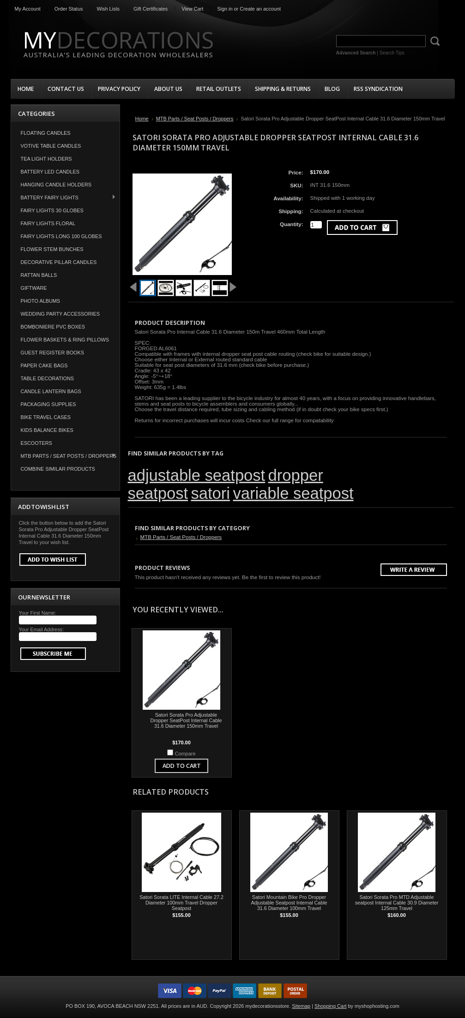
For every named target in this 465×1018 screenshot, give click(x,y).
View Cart (192, 9)
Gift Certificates (150, 9)
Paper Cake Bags (44, 365)
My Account (28, 9)
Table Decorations (47, 378)
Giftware (34, 288)
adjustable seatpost (197, 475)
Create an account (260, 9)
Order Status (68, 9)
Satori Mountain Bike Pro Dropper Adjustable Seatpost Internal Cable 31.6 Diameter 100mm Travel (289, 902)
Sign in (224, 9)
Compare (185, 753)
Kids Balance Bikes (47, 430)
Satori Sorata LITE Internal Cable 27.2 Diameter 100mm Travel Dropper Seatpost (181, 902)
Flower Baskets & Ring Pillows (65, 339)
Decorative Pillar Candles (59, 262)
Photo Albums (40, 301)
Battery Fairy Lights (63, 197)
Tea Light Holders (46, 159)
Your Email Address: (41, 629)
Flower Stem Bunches (52, 249)
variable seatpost (293, 493)
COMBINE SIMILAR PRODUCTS (58, 469)
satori (210, 493)
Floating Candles (46, 133)
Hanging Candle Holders (56, 184)
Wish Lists (108, 9)
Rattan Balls (39, 275)
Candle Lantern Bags (51, 391)
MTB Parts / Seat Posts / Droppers (64, 456)
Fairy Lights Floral (48, 223)
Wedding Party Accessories (60, 314)
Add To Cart (182, 766)
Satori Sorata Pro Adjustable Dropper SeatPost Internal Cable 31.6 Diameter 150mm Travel (186, 720)
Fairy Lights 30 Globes (52, 210)
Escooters (36, 443)
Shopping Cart (330, 1006)
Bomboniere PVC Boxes (53, 326)
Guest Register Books (53, 352)
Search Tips (392, 52)
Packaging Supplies (48, 404)
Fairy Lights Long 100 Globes (61, 236)
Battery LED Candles (50, 171)
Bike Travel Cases (46, 417)
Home (142, 118)
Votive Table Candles (51, 146)
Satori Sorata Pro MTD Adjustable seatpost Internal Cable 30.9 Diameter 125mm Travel (397, 902)
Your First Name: (37, 613)
